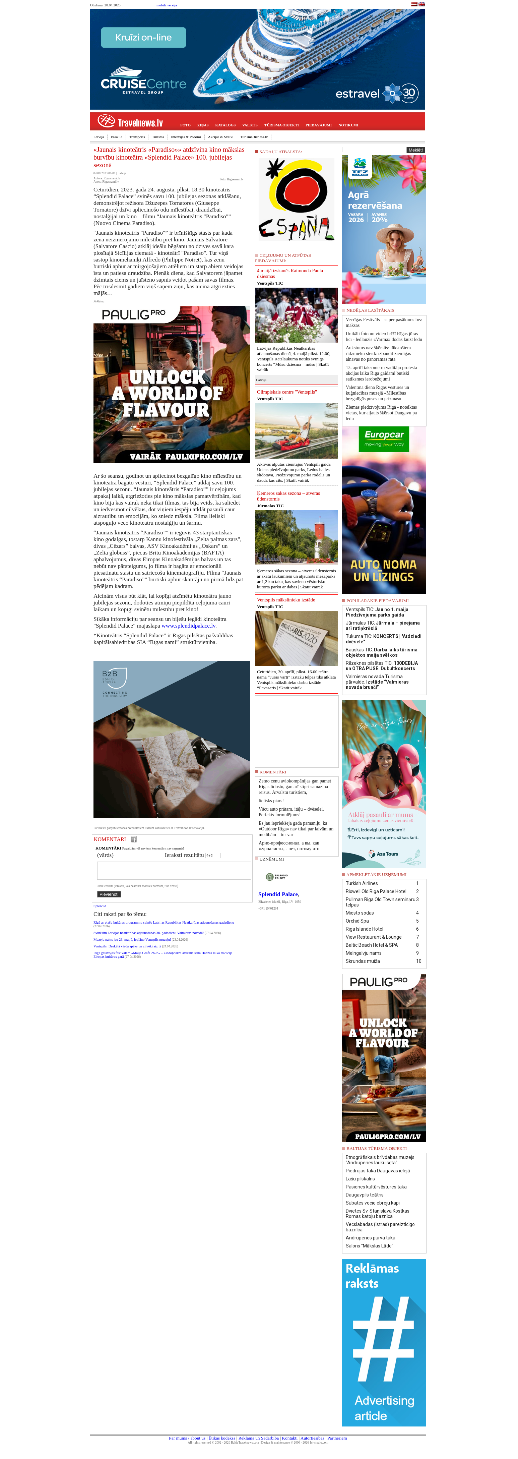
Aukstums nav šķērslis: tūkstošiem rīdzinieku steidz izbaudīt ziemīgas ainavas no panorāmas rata (378, 353)
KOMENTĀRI (110, 839)
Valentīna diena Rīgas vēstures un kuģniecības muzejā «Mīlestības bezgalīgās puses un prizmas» (377, 393)
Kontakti (290, 1438)
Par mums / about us (187, 1438)
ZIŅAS (203, 125)
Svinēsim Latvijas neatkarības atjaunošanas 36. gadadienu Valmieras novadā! (148, 937)
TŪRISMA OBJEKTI (281, 125)
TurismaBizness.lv (254, 137)
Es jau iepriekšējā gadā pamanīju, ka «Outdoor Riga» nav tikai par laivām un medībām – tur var (296, 829)
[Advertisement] (296, 729)
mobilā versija (166, 5)
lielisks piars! (271, 800)
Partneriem (337, 1438)
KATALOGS (225, 125)
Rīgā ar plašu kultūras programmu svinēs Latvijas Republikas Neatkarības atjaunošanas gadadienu (163, 926)
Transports (137, 137)
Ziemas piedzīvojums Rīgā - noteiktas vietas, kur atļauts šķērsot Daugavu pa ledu (381, 413)
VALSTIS (250, 125)
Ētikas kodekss (222, 1438)
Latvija (98, 137)
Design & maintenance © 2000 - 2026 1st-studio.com (294, 1442)
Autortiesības (312, 1438)
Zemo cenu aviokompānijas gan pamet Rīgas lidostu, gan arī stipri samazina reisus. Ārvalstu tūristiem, (295, 786)
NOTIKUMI (348, 125)
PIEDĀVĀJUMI (319, 125)
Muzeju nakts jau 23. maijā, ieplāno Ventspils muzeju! (132, 943)
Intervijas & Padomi (186, 137)
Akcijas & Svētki (221, 137)
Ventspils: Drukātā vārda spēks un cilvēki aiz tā (127, 950)
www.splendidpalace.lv (188, 626)
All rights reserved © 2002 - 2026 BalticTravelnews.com (223, 1442)
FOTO (185, 125)
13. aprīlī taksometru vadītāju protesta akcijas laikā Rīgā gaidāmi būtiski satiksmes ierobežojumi (381, 373)
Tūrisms (158, 137)
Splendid (99, 910)
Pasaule (116, 137)
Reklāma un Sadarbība (258, 1438)
